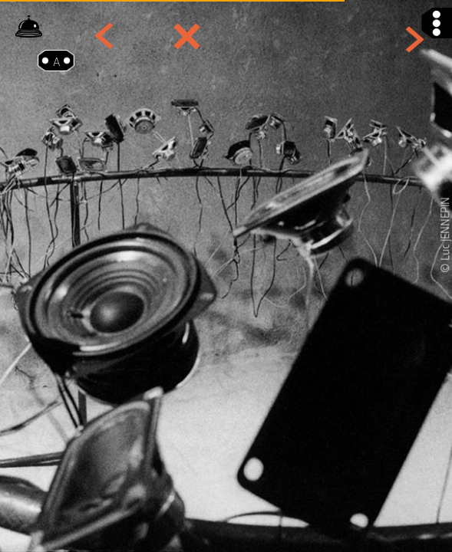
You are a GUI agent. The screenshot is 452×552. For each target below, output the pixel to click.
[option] (226, 276)
